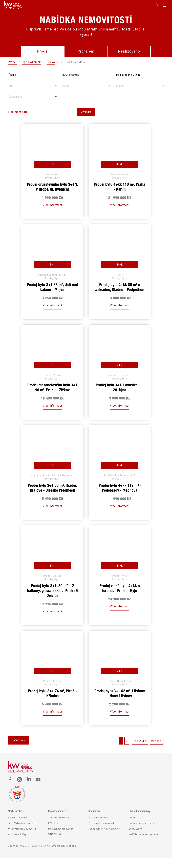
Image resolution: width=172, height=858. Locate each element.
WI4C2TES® (54, 834)
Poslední (156, 740)
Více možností (17, 111)
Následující (140, 740)
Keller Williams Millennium (21, 823)
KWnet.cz (53, 823)
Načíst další (18, 740)
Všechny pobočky (17, 834)
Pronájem (86, 51)
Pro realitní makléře (99, 817)
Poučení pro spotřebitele (142, 823)
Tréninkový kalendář (59, 817)
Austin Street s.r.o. (17, 817)
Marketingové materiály (60, 828)
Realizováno (129, 51)
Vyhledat (86, 111)
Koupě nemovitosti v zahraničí (104, 828)
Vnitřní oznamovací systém (143, 834)
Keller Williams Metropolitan (22, 828)
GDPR (132, 817)
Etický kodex (135, 828)
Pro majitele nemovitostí (101, 823)
